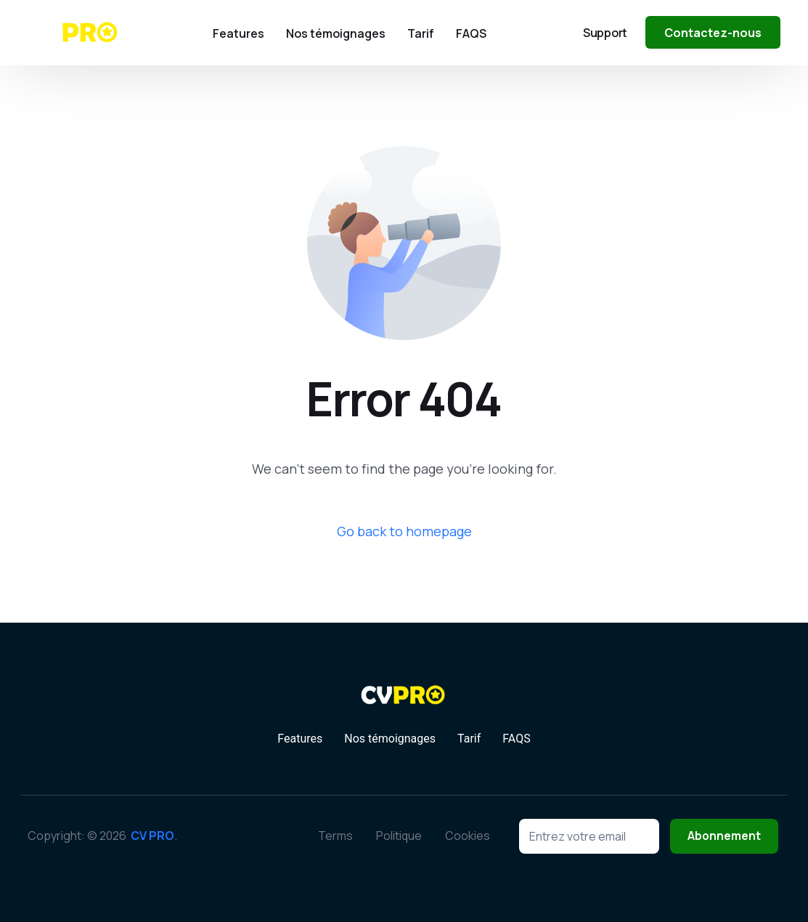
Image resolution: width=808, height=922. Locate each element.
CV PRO (152, 836)
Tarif (469, 739)
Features (299, 739)
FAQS (516, 739)
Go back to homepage (404, 531)
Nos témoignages (390, 739)
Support (605, 33)
